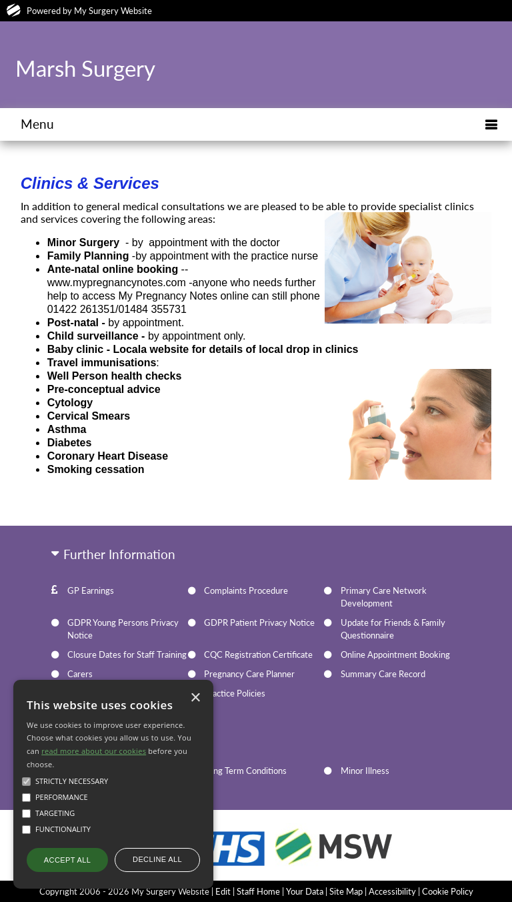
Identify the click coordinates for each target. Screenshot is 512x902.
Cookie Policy (447, 891)
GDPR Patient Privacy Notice (259, 622)
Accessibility (392, 891)
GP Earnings (90, 590)
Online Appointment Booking (395, 654)
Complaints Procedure (246, 590)
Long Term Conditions (245, 770)
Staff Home (258, 891)
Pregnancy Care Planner (249, 673)
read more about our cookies (93, 751)
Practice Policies (234, 693)
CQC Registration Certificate (258, 654)
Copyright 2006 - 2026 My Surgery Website (124, 891)
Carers (80, 673)
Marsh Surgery (85, 68)
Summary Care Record (383, 673)
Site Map (346, 891)
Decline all (157, 859)
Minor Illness (365, 770)
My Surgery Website (113, 10)
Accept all (67, 860)
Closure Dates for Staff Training (127, 654)
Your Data (304, 891)
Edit (223, 891)
